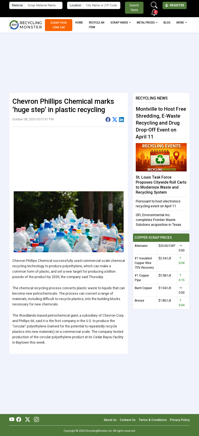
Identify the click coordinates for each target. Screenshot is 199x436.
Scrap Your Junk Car (59, 25)
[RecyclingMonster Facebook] (19, 420)
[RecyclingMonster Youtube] (12, 420)
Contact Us (128, 420)
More (180, 22)
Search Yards (134, 7)
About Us (110, 420)
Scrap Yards (119, 22)
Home (79, 22)
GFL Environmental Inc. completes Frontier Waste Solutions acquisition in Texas (158, 220)
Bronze (139, 300)
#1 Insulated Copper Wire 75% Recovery (144, 262)
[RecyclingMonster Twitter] (27, 420)
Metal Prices (146, 22)
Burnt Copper (143, 288)
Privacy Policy (180, 420)
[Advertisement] (99, 61)
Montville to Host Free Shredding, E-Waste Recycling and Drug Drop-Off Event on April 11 (161, 123)
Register (174, 5)
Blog (167, 22)
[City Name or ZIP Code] (101, 5)
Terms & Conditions (153, 420)
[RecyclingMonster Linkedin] (35, 420)
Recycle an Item (96, 25)
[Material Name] (43, 5)
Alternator (141, 246)
